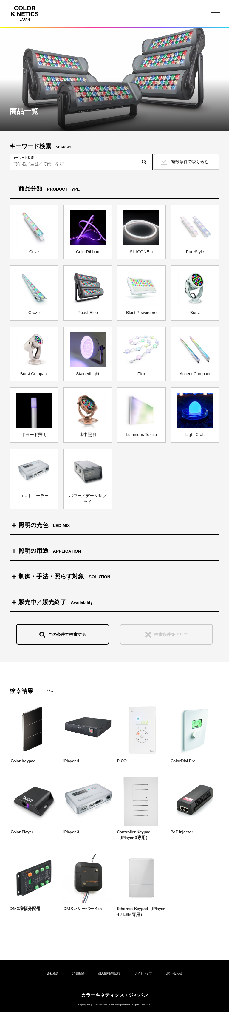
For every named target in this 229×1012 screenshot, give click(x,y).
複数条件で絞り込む (190, 161)
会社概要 (53, 973)
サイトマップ (143, 973)
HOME (20, 34)
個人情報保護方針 (110, 973)
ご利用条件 (78, 973)
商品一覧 (38, 34)
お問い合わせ (173, 973)
